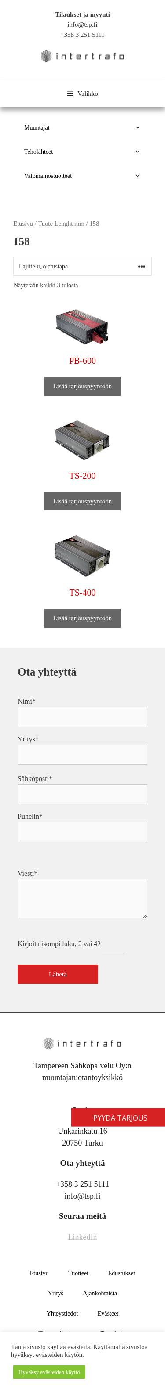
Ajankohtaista (100, 1293)
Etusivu (39, 1273)
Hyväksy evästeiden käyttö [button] (49, 1372)
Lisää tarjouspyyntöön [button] (82, 386)
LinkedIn (82, 1237)
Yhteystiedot (62, 1313)
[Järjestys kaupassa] (82, 266)
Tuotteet (78, 1273)
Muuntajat (85, 128)
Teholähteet (85, 152)
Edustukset (121, 1273)
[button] (138, 128)
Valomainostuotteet (85, 176)
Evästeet (108, 1313)
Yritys (55, 1293)
